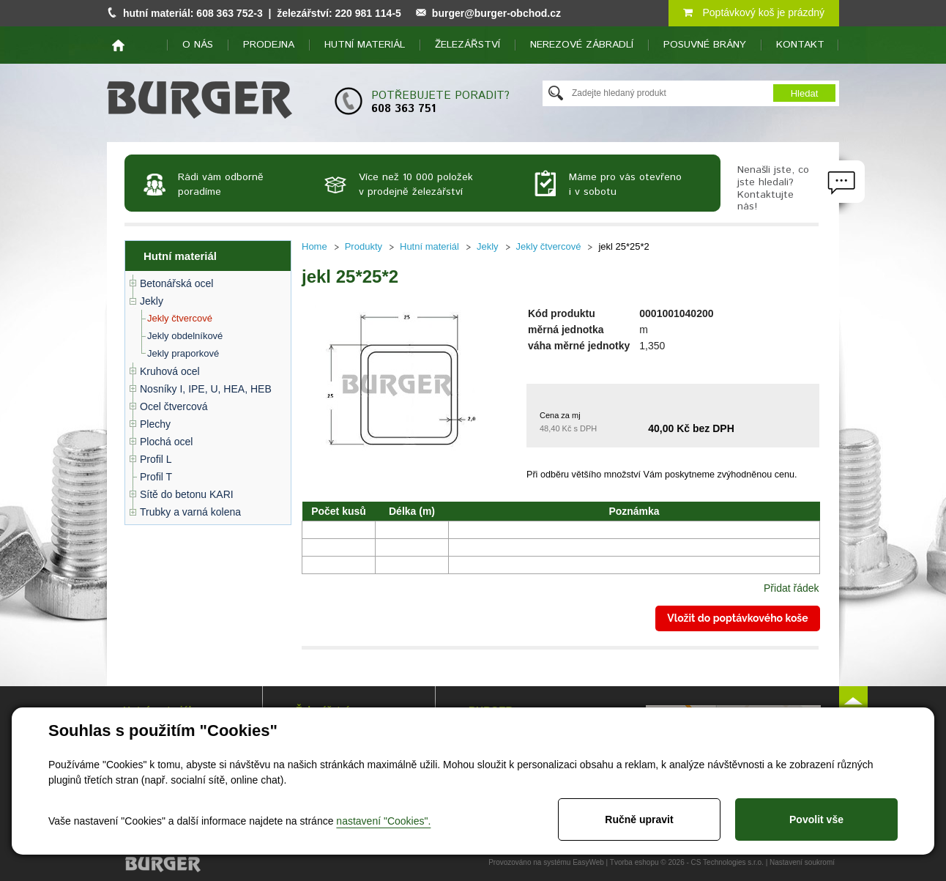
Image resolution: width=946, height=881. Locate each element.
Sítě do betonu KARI (187, 494)
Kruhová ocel (170, 371)
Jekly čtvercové (179, 318)
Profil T (156, 477)
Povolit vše (816, 819)
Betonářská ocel (176, 283)
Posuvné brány (704, 44)
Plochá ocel (166, 441)
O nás (197, 44)
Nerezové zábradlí (581, 44)
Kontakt (800, 44)
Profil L (156, 459)
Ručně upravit (639, 819)
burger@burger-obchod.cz (496, 13)
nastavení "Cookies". (383, 821)
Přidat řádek (791, 588)
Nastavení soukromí (802, 862)
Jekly (151, 301)
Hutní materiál (364, 44)
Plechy (155, 424)
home (118, 45)
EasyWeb (588, 862)
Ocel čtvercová (174, 406)
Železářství (467, 44)
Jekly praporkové (183, 353)
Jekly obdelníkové (185, 335)
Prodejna (268, 44)
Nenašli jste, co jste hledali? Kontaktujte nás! (773, 188)
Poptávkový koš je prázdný (753, 12)
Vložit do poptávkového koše (737, 618)
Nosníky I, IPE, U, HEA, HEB (206, 389)
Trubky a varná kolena (190, 512)
